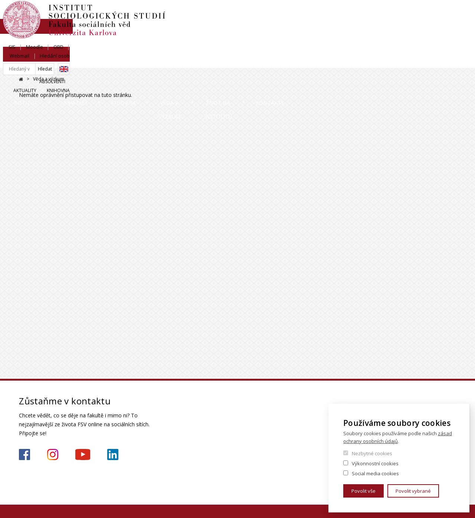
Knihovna (444, 39)
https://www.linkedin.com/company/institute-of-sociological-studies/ (112, 454)
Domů (21, 79)
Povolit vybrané (413, 491)
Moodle (356, 13)
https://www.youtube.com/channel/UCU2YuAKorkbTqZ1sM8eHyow (82, 454)
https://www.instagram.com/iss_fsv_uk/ (52, 454)
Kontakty (431, 61)
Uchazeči (110, 61)
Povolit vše (363, 491)
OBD (381, 13)
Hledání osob (441, 13)
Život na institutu (347, 61)
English (450, 27)
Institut (41, 61)
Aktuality (411, 39)
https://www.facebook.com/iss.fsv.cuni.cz (24, 454)
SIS (334, 13)
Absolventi (376, 39)
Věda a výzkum (255, 61)
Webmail (406, 13)
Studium (179, 61)
